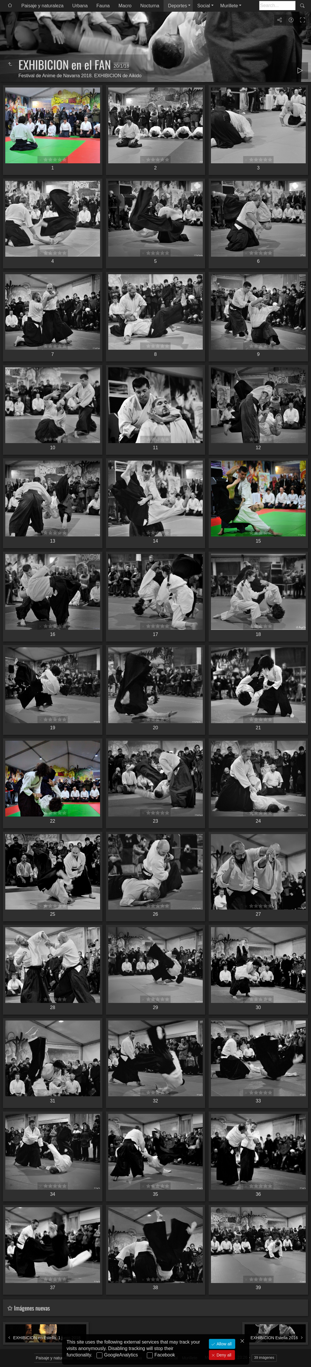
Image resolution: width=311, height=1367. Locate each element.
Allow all (223, 1344)
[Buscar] (277, 5)
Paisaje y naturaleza (42, 5)
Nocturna (149, 5)
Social (203, 5)
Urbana (79, 5)
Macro (124, 5)
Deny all (223, 1355)
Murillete (229, 5)
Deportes (177, 5)
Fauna (103, 5)
